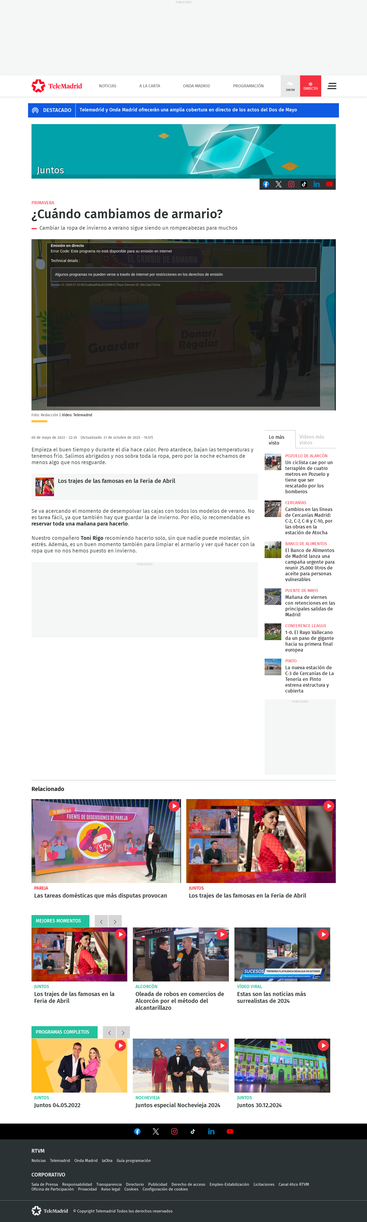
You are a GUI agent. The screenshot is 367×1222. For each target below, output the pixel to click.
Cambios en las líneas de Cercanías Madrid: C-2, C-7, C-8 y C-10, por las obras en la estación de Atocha (273, 508)
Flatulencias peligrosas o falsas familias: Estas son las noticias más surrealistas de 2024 (282, 954)
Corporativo (48, 1175)
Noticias (107, 86)
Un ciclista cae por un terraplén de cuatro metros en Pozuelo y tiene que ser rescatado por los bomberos (273, 462)
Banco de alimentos (306, 544)
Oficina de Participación (52, 1189)
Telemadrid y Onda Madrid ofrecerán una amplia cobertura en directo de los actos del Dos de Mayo (188, 110)
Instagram (291, 184)
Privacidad (87, 1189)
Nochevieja (147, 1098)
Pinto (291, 661)
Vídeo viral (249, 986)
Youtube (329, 184)
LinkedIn (316, 184)
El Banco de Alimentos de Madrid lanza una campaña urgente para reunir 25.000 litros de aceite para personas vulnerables (273, 549)
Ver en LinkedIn (211, 1131)
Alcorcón (146, 986)
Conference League (306, 626)
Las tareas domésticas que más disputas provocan (106, 841)
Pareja (41, 888)
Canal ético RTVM (294, 1185)
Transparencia (109, 1185)
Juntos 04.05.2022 (79, 1066)
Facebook (266, 184)
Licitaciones (263, 1185)
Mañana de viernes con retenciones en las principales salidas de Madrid (273, 596)
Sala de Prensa (44, 1185)
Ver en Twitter (156, 1132)
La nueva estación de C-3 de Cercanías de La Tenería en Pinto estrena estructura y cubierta (273, 667)
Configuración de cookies (165, 1189)
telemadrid (49, 1211)
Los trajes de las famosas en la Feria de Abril (44, 487)
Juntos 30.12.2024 (282, 1066)
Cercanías (295, 503)
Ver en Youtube (230, 1131)
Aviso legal (110, 1189)
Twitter (278, 184)
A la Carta (149, 86)
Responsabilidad (77, 1185)
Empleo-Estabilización (229, 1185)
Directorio (135, 1185)
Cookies (131, 1189)
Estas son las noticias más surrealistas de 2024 (271, 997)
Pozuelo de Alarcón (306, 456)
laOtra (107, 1161)
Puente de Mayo (301, 591)
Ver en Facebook (137, 1132)
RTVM (38, 1151)
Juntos (196, 888)
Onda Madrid (196, 86)
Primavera (42, 203)
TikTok (304, 184)
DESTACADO (57, 110)
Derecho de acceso (188, 1185)
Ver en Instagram (174, 1131)
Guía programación (134, 1161)
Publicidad (157, 1185)
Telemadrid (60, 1161)
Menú (331, 86)
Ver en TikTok (193, 1132)
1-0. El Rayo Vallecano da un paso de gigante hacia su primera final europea (273, 631)
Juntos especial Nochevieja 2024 (181, 1066)
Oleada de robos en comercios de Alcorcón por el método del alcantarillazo (181, 954)
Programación (248, 86)
